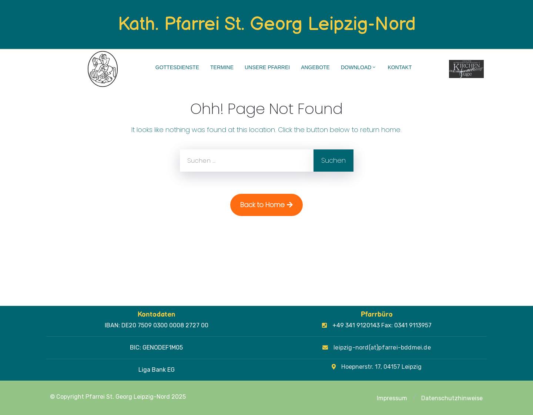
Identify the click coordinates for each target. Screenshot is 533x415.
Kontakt (400, 67)
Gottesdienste (177, 67)
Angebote (315, 67)
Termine (222, 67)
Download (358, 67)
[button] (414, 398)
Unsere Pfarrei (267, 67)
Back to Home (266, 204)
